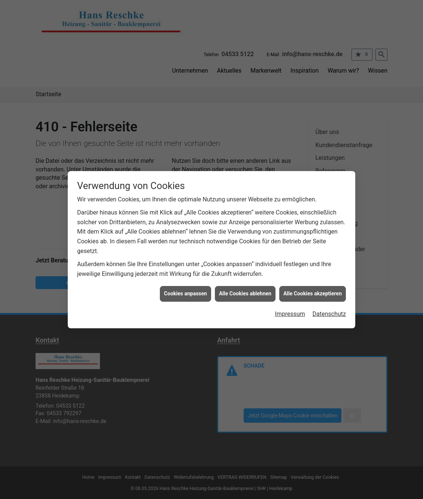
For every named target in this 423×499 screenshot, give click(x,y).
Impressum (290, 310)
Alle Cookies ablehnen (245, 290)
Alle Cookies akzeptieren (312, 290)
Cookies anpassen (185, 290)
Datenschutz (329, 310)
